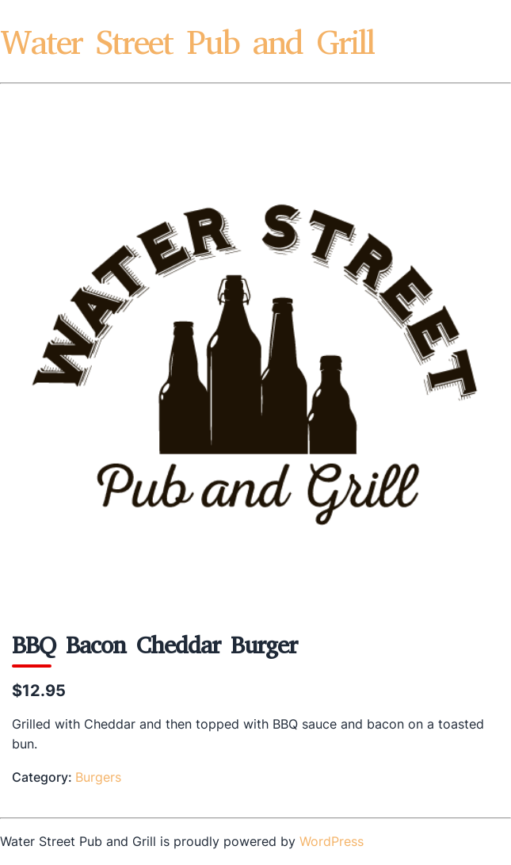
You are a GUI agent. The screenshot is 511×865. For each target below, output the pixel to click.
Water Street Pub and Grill (187, 43)
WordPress (331, 841)
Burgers (98, 777)
